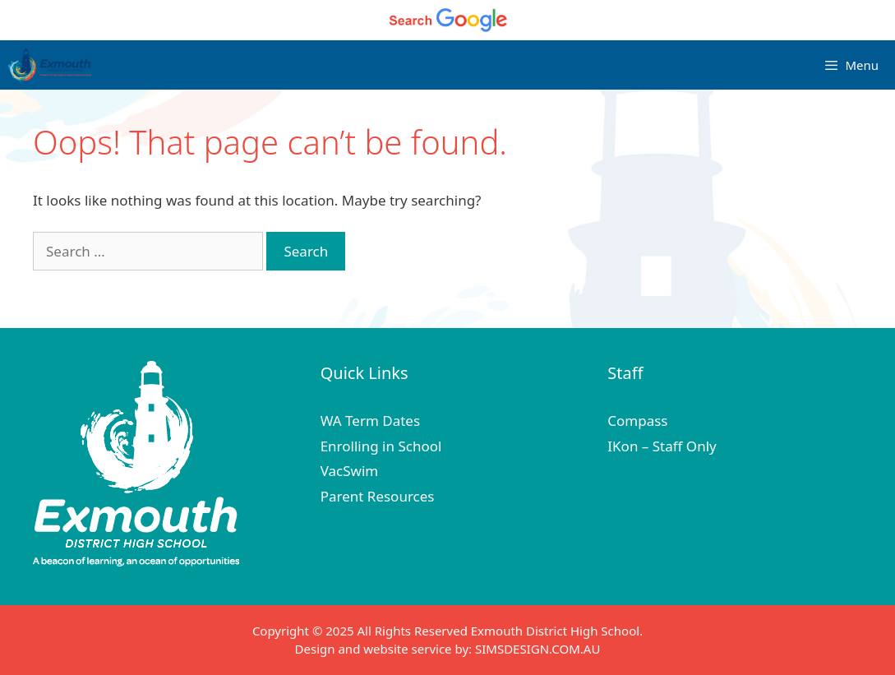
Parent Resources (378, 496)
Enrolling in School (381, 446)
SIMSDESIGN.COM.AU (537, 648)
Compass (637, 420)
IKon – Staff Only (661, 446)
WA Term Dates (370, 420)
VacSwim (350, 470)
